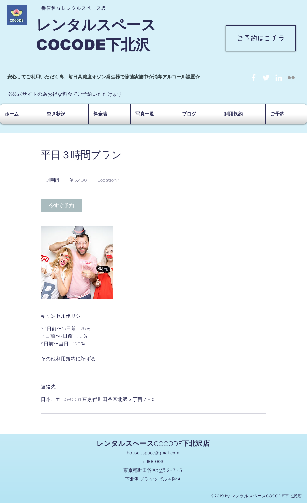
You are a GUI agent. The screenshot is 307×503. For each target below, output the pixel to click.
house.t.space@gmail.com (153, 452)
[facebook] (253, 77)
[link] (61, 205)
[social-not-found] (291, 77)
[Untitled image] (77, 262)
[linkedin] (278, 77)
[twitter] (266, 77)
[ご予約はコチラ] (261, 38)
